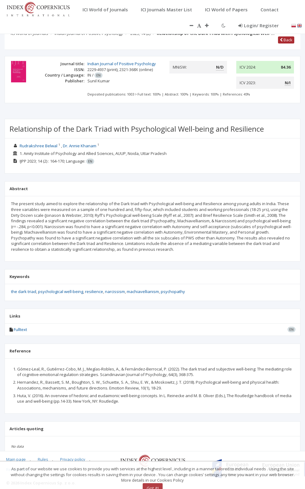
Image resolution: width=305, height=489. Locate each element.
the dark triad (23, 291)
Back (286, 40)
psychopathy (173, 291)
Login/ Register (258, 25)
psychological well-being (60, 291)
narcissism (115, 291)
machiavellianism (143, 291)
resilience (94, 291)
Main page (16, 459)
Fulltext (20, 329)
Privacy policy (72, 459)
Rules (43, 459)
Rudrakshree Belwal (38, 146)
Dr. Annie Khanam (79, 146)
